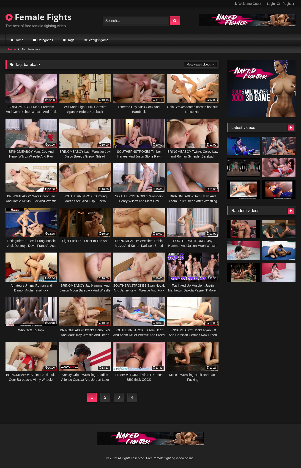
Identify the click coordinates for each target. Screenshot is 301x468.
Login (271, 3)
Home (19, 40)
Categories (45, 40)
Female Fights (38, 17)
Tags (71, 40)
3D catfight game (96, 40)
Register (288, 3)
